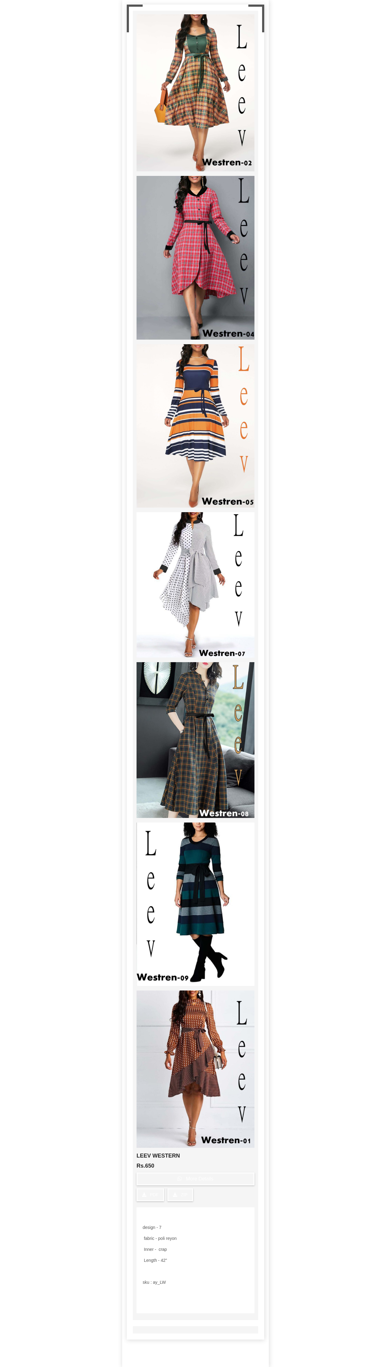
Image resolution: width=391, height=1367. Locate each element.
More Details (195, 1178)
